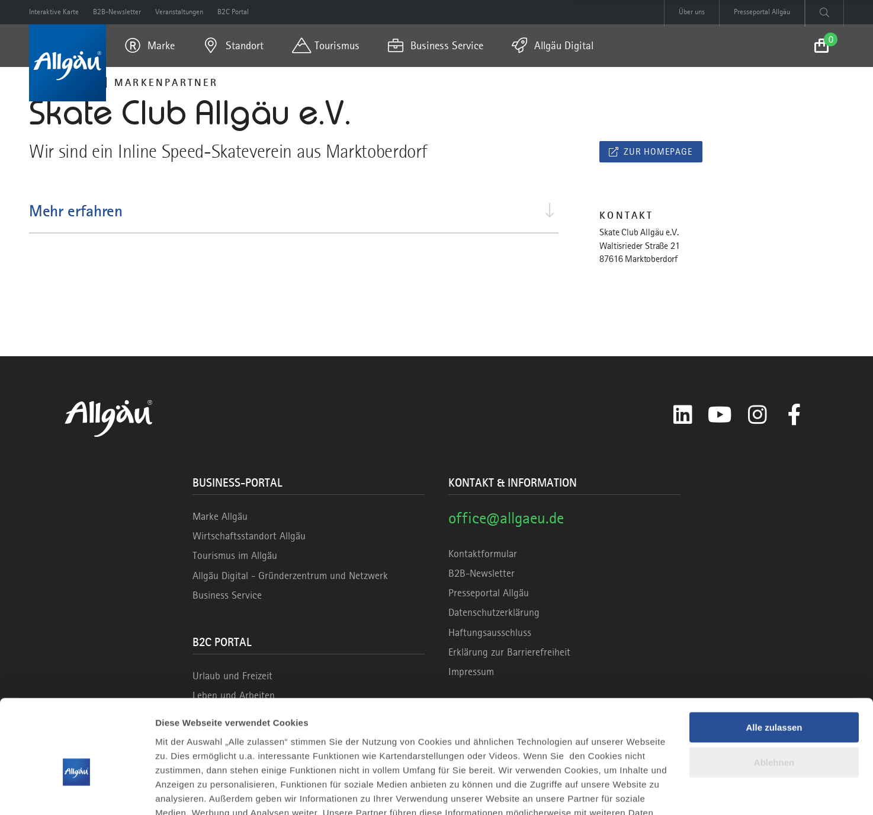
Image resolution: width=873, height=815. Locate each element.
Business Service (227, 595)
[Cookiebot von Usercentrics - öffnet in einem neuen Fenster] (77, 792)
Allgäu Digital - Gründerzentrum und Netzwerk (290, 575)
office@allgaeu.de (506, 518)
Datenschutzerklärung (494, 612)
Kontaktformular (482, 554)
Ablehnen (774, 694)
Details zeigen (185, 792)
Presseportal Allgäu (488, 593)
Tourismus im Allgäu (234, 555)
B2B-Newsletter (481, 573)
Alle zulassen (774, 660)
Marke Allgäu (220, 516)
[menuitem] (150, 45)
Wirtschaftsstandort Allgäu (249, 536)
